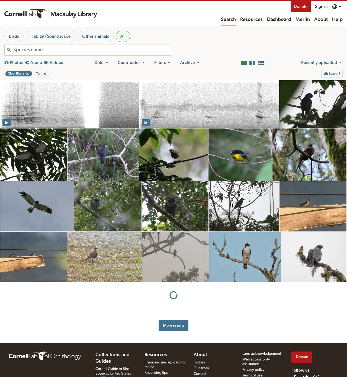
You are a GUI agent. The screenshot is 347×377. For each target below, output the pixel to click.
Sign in (321, 6)
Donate (300, 6)
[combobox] (92, 49)
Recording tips (156, 373)
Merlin (302, 19)
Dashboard (279, 19)
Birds (14, 36)
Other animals (95, 36)
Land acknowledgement (261, 354)
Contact (200, 374)
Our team (201, 368)
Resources (251, 19)
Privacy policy (253, 370)
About (321, 19)
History (199, 362)
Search (228, 19)
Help (337, 19)
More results (173, 325)
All (123, 36)
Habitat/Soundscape (50, 36)
